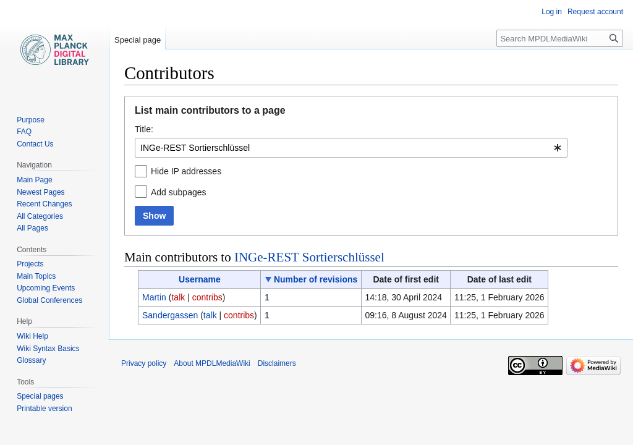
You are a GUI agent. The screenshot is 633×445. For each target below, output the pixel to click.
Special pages (40, 396)
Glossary (31, 360)
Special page (137, 39)
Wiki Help (32, 336)
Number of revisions (315, 279)
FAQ (24, 131)
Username (200, 279)
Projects (30, 264)
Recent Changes (44, 204)
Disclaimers (277, 363)
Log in (552, 11)
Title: (144, 129)
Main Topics (36, 276)
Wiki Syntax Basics (48, 348)
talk (178, 297)
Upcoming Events (46, 288)
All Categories (40, 216)
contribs (207, 297)
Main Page (34, 180)
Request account (595, 11)
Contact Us (35, 144)
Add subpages (178, 192)
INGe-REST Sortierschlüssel (309, 257)
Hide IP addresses (186, 171)
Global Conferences (49, 300)
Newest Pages (40, 192)
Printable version (44, 408)
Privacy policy (143, 363)
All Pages (32, 228)
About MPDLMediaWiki (212, 363)
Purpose (31, 120)
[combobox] (351, 148)
